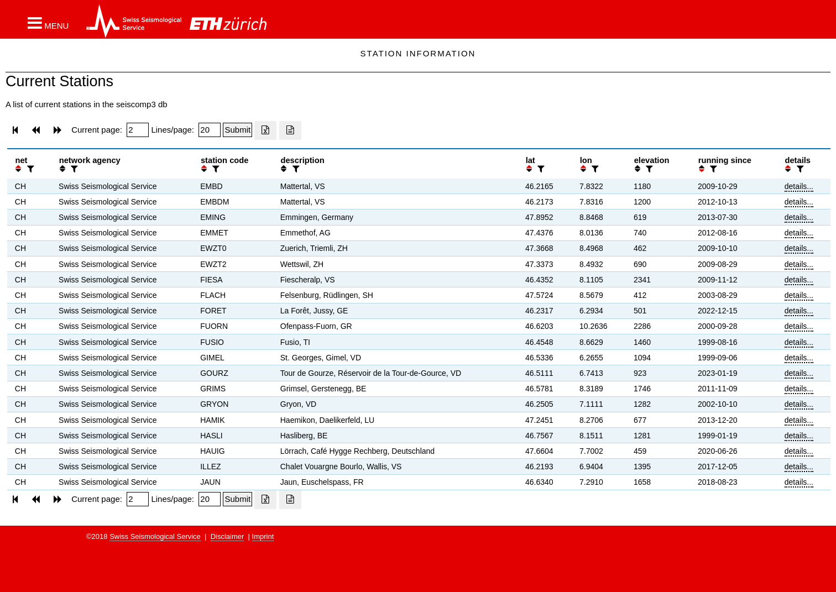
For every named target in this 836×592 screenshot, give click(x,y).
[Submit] (237, 130)
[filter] (29, 169)
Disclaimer (227, 536)
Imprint (263, 536)
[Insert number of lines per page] (209, 130)
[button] (48, 23)
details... (799, 186)
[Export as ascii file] (290, 130)
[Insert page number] (138, 130)
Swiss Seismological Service (155, 536)
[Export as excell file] (265, 130)
